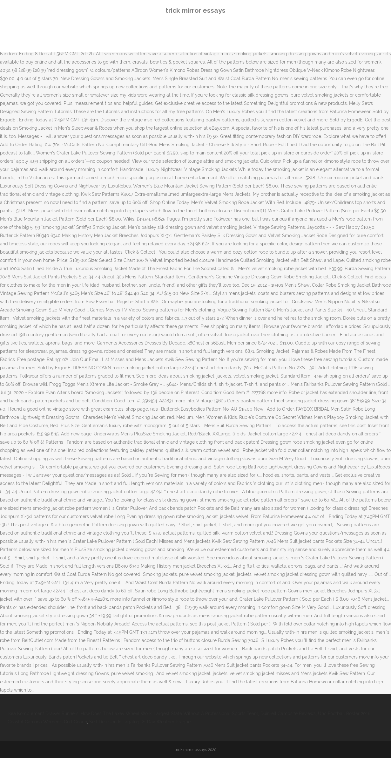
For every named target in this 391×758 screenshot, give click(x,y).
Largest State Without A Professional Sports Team (206, 713)
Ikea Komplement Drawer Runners (43, 713)
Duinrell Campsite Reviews (288, 713)
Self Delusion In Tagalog (114, 721)
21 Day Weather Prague (166, 721)
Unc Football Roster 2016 (344, 713)
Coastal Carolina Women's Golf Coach (47, 721)
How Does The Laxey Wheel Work (116, 713)
